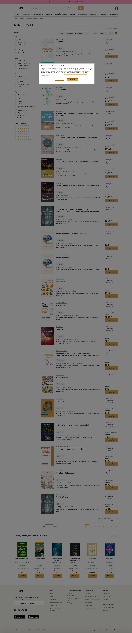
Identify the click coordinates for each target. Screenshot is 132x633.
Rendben (72, 79)
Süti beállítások (59, 80)
